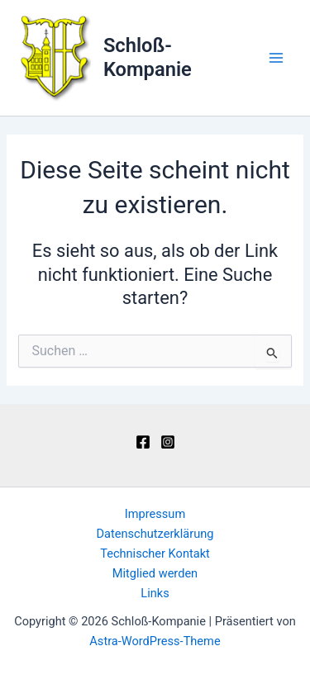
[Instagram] (167, 442)
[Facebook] (143, 442)
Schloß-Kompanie (147, 57)
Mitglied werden (155, 573)
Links (155, 593)
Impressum (155, 513)
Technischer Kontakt (155, 553)
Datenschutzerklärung (155, 533)
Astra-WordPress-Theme (154, 641)
